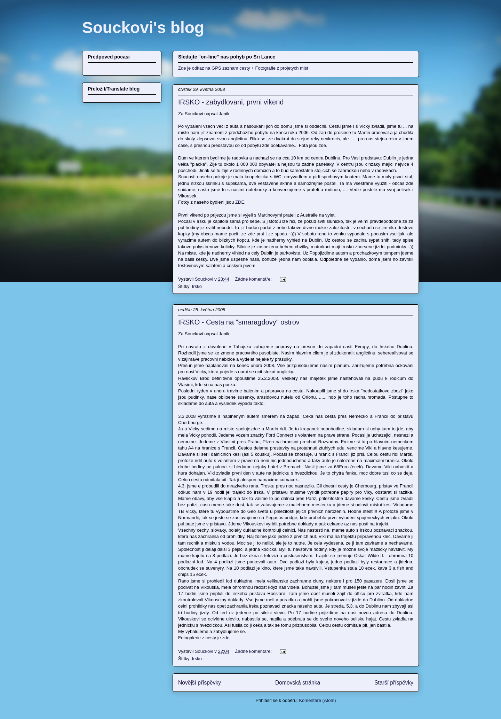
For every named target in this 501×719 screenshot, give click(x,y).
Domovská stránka (297, 683)
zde (225, 637)
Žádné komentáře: (254, 279)
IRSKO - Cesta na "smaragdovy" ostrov (239, 322)
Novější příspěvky (199, 683)
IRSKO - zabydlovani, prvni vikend (231, 102)
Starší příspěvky (393, 683)
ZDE (239, 202)
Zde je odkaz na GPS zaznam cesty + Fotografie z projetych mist (243, 68)
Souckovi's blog (143, 27)
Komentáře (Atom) (317, 700)
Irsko (197, 286)
